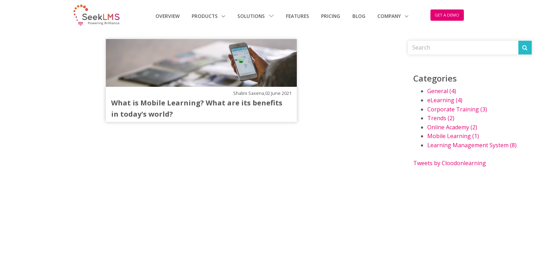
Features (297, 16)
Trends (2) (440, 118)
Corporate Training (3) (457, 109)
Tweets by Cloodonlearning (449, 163)
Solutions (255, 16)
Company (389, 16)
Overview (167, 16)
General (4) (441, 91)
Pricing (330, 16)
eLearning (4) (444, 100)
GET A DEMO (447, 15)
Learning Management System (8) (472, 145)
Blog (358, 16)
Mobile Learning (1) (453, 136)
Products (205, 16)
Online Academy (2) (452, 127)
